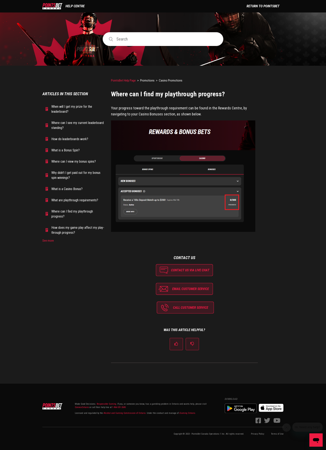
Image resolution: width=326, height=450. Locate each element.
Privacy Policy (257, 434)
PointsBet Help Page (123, 80)
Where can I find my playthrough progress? (72, 213)
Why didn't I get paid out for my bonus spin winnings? (75, 175)
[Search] (163, 39)
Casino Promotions (170, 80)
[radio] (176, 344)
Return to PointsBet (263, 6)
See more (48, 240)
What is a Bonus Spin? (65, 150)
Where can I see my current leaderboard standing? (77, 125)
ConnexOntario (82, 407)
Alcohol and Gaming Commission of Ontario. (125, 413)
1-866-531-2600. (119, 407)
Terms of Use (277, 434)
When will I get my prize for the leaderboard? (71, 109)
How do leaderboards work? (69, 139)
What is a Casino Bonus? (67, 189)
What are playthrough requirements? (74, 200)
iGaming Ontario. (187, 413)
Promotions (147, 80)
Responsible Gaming (106, 404)
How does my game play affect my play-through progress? (77, 230)
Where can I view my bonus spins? (73, 161)
